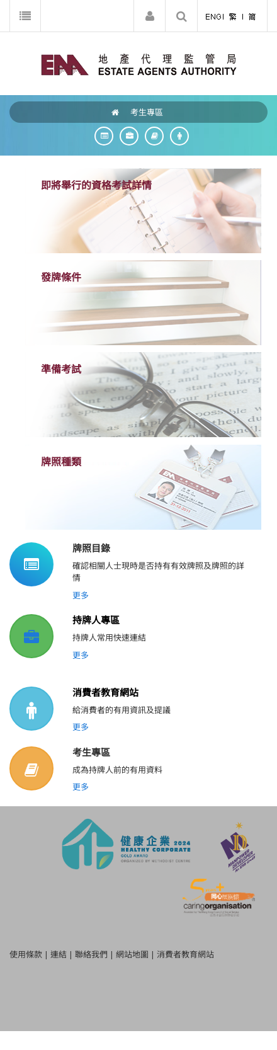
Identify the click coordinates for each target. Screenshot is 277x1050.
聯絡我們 (91, 954)
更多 (80, 595)
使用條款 (25, 954)
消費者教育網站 (105, 692)
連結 (58, 954)
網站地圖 (132, 954)
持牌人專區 (96, 619)
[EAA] (139, 63)
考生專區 (146, 112)
